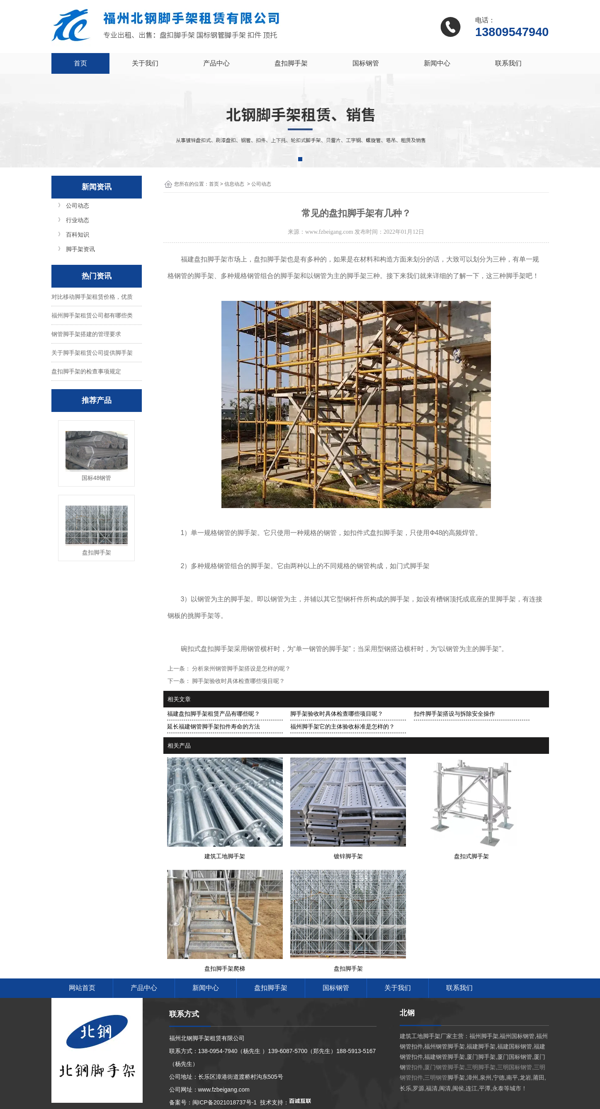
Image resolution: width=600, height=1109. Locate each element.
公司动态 (77, 205)
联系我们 (508, 63)
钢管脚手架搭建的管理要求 (86, 334)
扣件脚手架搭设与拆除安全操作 (454, 713)
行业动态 (77, 220)
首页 (80, 63)
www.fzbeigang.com (329, 232)
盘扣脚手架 (291, 63)
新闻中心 (437, 63)
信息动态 (234, 184)
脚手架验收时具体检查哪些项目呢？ (238, 681)
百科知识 (77, 234)
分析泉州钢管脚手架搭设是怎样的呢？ (241, 668)
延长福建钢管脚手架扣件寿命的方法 (213, 726)
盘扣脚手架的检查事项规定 (86, 371)
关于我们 (145, 63)
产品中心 (216, 63)
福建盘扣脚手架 (204, 259)
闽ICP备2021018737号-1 (224, 1102)
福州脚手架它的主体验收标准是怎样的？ (342, 726)
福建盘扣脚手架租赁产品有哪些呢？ (213, 713)
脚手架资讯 (80, 249)
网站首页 (82, 987)
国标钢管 (365, 63)
